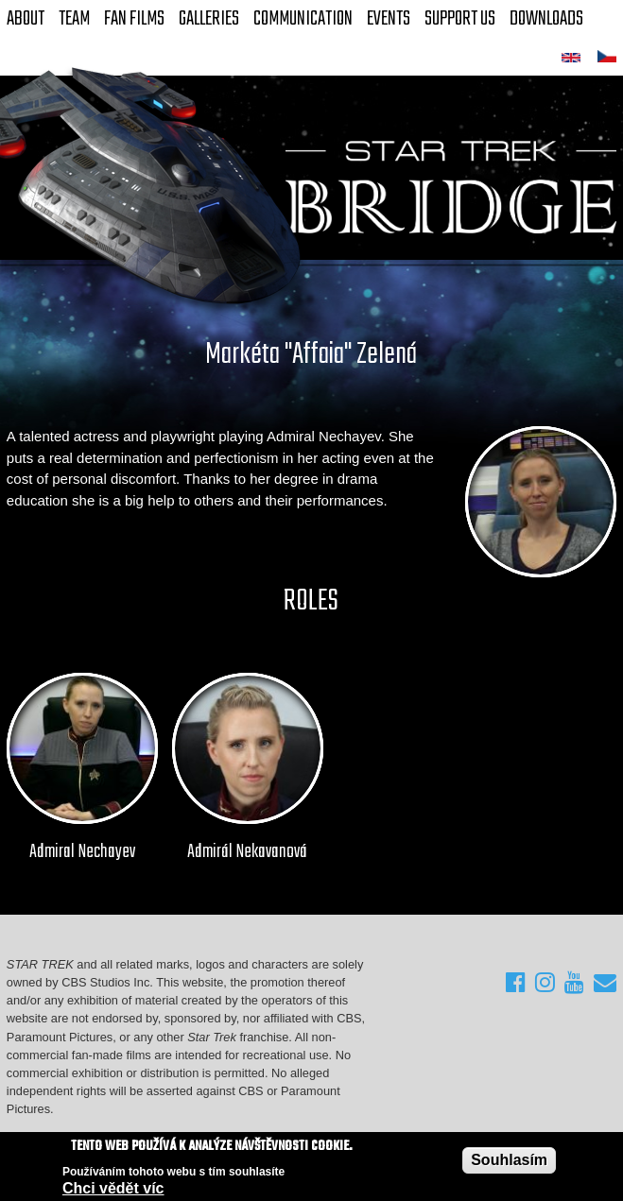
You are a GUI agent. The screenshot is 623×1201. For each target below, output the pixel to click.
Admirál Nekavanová (247, 852)
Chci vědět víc (113, 1189)
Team (74, 19)
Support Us (459, 19)
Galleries (209, 19)
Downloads (546, 19)
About (25, 19)
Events (388, 19)
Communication (303, 19)
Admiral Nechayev (82, 852)
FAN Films (134, 19)
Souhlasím (509, 1161)
